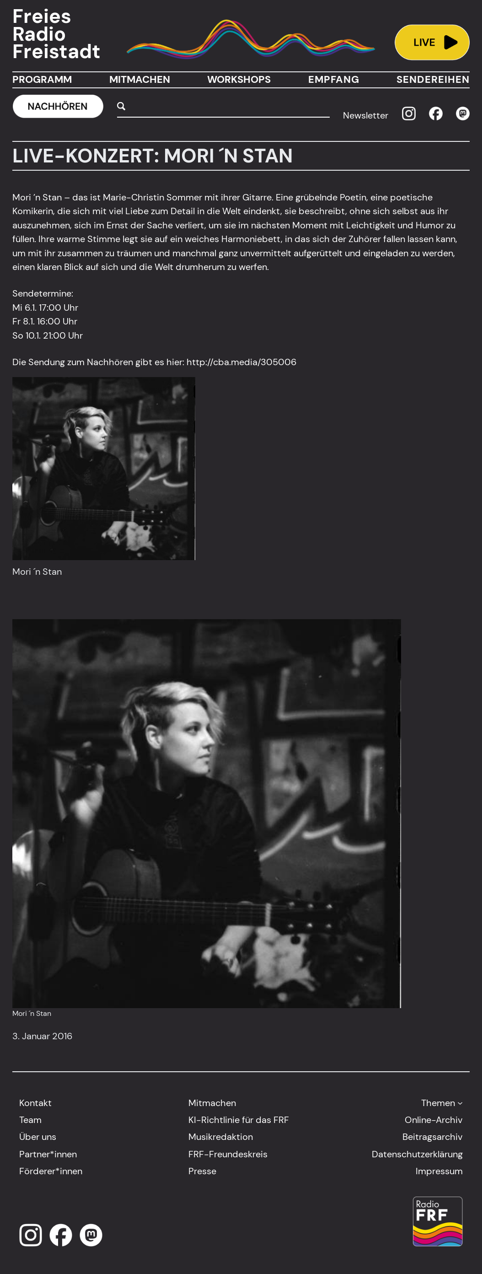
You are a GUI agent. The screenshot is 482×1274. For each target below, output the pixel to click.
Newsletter (365, 115)
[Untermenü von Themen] (460, 1103)
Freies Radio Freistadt (56, 33)
